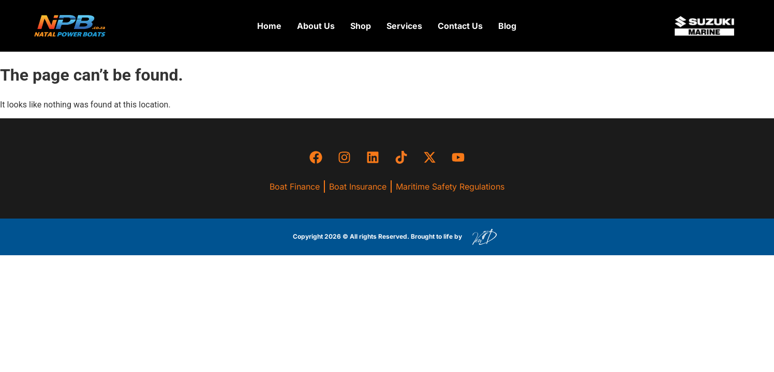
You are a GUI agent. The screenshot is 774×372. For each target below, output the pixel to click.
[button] (361, 26)
